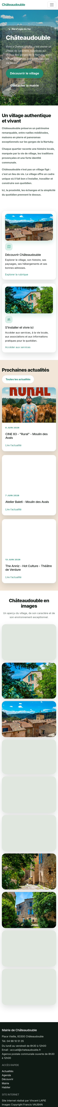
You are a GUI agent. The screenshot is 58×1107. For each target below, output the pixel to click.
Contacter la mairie (24, 85)
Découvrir (7, 1079)
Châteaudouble (13, 5)
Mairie (5, 1083)
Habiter (6, 1087)
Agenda (6, 1075)
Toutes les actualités (18, 379)
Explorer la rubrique (16, 274)
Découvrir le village (24, 73)
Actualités (7, 1071)
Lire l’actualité (13, 445)
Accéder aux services (17, 347)
